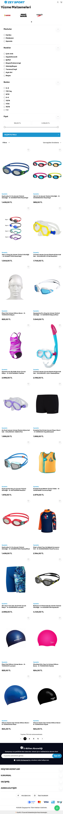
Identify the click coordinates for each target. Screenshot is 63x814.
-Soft (18, 812)
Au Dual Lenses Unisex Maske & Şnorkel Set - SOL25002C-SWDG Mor (16, 431)
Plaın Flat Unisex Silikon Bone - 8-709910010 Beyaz (14, 314)
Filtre (6, 143)
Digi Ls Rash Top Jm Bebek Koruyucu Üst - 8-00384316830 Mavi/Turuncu (46, 548)
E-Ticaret (23, 812)
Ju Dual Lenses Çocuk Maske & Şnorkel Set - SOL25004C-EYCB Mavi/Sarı (47, 255)
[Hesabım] (58, 2)
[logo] (26, 2)
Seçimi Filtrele (31, 135)
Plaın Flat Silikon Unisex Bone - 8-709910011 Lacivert (14, 665)
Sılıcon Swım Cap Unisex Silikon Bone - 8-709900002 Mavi (16, 723)
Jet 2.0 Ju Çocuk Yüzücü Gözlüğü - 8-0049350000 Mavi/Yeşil (46, 197)
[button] (31, 21)
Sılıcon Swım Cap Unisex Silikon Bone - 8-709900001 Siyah (47, 723)
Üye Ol (57, 756)
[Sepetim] (61, 2)
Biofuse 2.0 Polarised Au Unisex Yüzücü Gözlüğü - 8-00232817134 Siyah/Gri (47, 606)
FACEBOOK (23, 795)
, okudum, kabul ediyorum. (31, 760)
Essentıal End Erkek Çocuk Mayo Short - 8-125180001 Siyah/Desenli (46, 431)
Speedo (4, 194)
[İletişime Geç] (57, 808)
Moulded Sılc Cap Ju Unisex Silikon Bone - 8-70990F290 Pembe (45, 665)
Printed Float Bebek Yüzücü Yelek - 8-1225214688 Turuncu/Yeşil (46, 489)
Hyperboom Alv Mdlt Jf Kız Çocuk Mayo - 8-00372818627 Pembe (14, 372)
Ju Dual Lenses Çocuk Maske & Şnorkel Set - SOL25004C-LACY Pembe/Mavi (47, 372)
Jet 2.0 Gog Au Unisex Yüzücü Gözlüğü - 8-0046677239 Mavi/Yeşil (15, 255)
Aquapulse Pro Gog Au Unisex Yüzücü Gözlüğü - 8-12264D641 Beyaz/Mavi (46, 314)
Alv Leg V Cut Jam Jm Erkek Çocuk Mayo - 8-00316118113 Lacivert (14, 606)
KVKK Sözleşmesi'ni (23, 760)
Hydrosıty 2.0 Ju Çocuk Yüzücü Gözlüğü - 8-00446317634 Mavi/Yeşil (15, 197)
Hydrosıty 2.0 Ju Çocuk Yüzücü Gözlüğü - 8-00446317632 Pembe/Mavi (16, 548)
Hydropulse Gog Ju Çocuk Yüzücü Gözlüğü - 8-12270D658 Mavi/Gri (14, 489)
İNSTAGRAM (40, 795)
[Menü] (2, 2)
